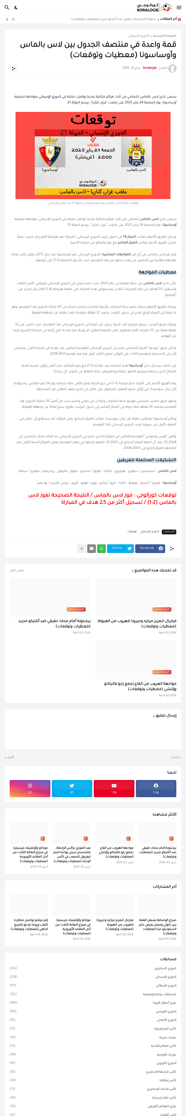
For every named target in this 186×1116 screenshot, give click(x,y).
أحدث (174, 757)
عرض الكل (17, 570)
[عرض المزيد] (81, 548)
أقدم (11, 757)
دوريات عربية (93, 1038)
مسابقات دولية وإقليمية (93, 994)
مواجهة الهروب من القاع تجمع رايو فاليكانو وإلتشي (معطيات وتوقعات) (140, 687)
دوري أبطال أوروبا (93, 1003)
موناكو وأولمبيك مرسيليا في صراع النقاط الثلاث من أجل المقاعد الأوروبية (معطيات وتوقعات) (30, 855)
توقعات (132, 531)
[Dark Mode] (16, 7)
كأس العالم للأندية (93, 1046)
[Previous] (13, 19)
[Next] (7, 19)
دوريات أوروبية (93, 1055)
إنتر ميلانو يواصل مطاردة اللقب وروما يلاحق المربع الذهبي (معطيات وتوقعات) (29, 925)
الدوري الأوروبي (93, 1063)
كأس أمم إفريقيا (93, 1029)
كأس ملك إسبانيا (93, 1098)
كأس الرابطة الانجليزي (93, 1072)
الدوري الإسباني (138, 36)
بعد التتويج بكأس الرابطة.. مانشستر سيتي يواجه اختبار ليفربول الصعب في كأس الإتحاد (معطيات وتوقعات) (72, 855)
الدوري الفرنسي (93, 1012)
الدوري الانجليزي (93, 969)
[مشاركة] (13, 68)
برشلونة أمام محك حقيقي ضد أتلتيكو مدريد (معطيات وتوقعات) (112, 19)
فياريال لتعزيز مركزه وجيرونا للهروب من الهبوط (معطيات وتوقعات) (137, 624)
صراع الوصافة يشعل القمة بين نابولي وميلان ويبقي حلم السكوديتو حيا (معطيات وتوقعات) (157, 927)
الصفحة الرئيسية (164, 36)
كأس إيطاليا (93, 1080)
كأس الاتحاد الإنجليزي (93, 1089)
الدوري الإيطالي (93, 986)
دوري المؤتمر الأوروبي (93, 1106)
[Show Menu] (179, 7)
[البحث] (6, 7)
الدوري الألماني (93, 1020)
